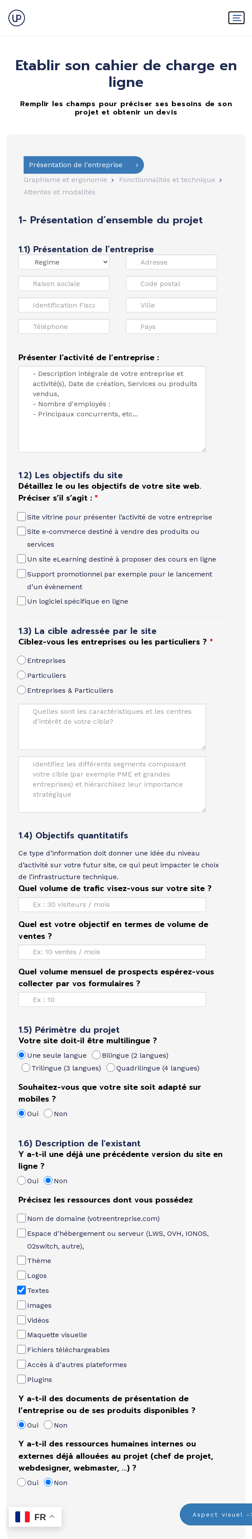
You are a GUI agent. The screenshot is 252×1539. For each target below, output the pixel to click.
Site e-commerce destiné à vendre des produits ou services (109, 537)
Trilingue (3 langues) (62, 1067)
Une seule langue (52, 1054)
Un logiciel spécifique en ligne (73, 600)
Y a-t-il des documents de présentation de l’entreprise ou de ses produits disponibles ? (107, 1404)
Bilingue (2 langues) (130, 1054)
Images (35, 1304)
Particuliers (42, 674)
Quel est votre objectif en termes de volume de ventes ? (113, 930)
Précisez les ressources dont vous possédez (105, 1200)
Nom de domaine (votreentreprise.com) (89, 1218)
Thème (34, 1260)
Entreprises (42, 660)
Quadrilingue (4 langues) (154, 1067)
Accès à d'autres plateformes (72, 1364)
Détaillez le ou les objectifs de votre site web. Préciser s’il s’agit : (109, 492)
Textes (33, 1290)
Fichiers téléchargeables (64, 1349)
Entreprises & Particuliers (65, 689)
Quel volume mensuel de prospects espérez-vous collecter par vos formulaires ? (116, 977)
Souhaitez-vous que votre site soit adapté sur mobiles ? (109, 1093)
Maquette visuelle (52, 1334)
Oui (28, 1113)
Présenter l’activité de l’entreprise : (88, 357)
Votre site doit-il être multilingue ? (87, 1040)
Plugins (35, 1379)
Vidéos (33, 1319)
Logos (32, 1275)
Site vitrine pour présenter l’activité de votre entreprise (115, 516)
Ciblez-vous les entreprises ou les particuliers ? (115, 642)
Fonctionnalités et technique (167, 179)
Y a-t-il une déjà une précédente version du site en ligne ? (120, 1160)
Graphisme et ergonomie (65, 179)
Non (56, 1113)
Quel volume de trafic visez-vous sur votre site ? (115, 888)
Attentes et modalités (59, 192)
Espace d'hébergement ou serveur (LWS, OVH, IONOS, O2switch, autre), (113, 1239)
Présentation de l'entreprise (75, 165)
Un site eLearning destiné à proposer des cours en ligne (117, 558)
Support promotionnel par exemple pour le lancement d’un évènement (115, 579)
